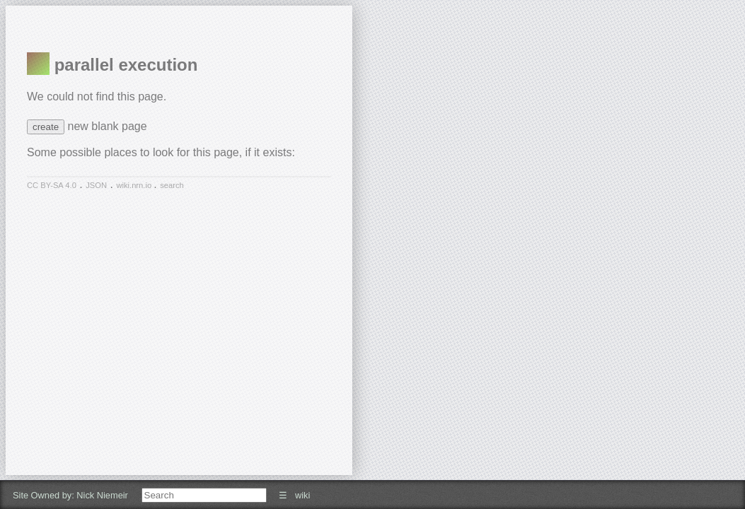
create (46, 127)
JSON (96, 185)
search (172, 185)
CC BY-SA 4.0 (51, 185)
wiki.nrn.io (135, 185)
